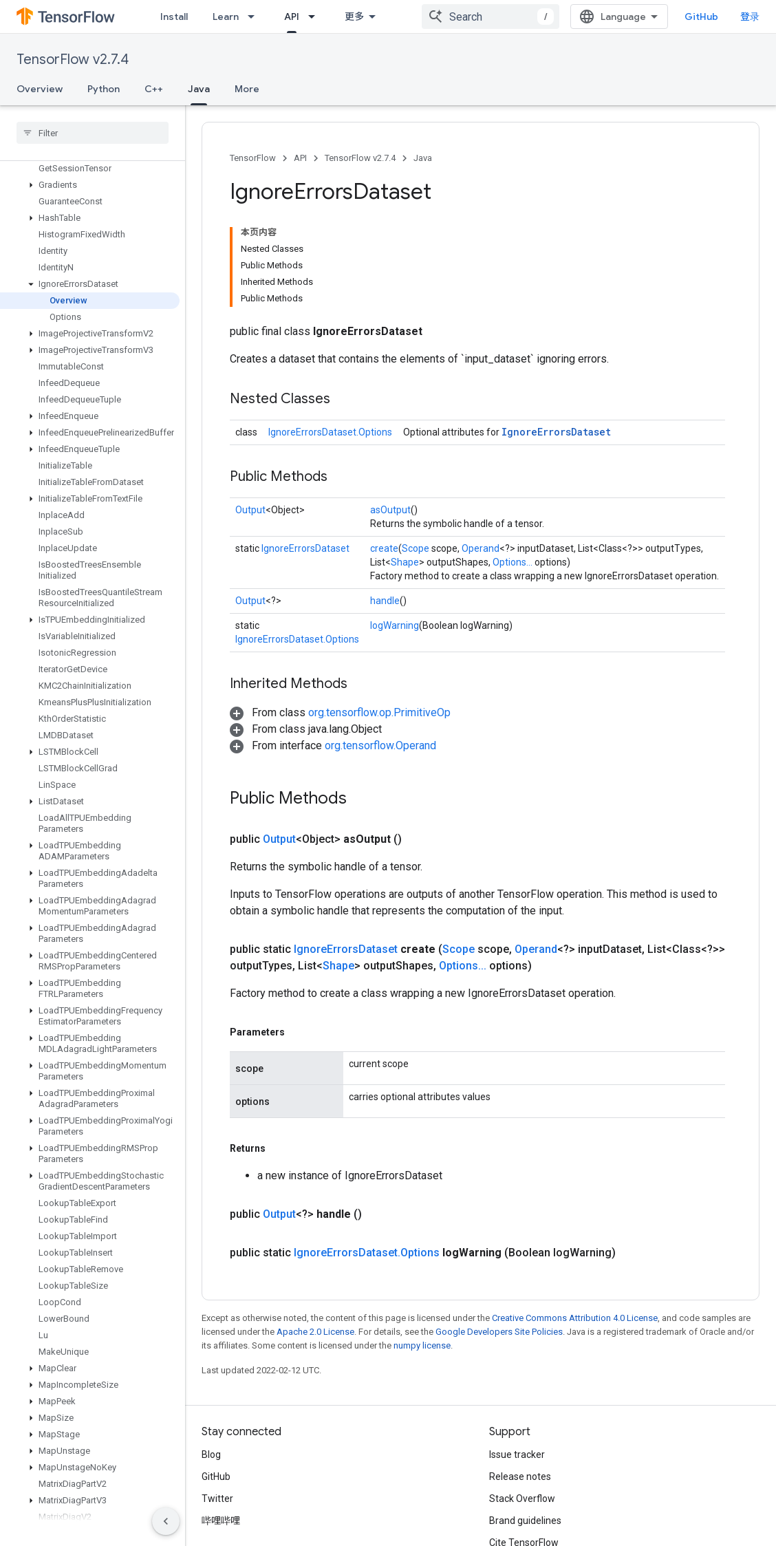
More (247, 89)
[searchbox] (93, 133)
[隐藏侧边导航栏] (166, 1521)
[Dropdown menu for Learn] (255, 16)
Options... (512, 562)
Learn (226, 16)
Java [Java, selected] (199, 89)
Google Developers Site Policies (499, 1332)
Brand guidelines (525, 1520)
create (384, 548)
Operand (480, 548)
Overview (40, 89)
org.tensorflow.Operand (380, 745)
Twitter (217, 1498)
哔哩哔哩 (221, 1520)
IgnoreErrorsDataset (556, 431)
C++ (153, 89)
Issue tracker (517, 1454)
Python (103, 89)
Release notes (520, 1476)
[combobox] (490, 16)
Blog (211, 1454)
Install (174, 16)
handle (385, 600)
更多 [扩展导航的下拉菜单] (354, 16)
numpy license (422, 1345)
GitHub (701, 16)
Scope (415, 548)
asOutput (390, 509)
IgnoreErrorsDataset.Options (330, 432)
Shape (405, 562)
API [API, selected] (291, 16)
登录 (749, 16)
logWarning (394, 625)
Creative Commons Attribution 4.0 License (575, 1318)
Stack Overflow (522, 1498)
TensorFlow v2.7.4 (73, 59)
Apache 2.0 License (315, 1332)
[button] (90, 185)
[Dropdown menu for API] (315, 16)
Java (422, 158)
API (300, 158)
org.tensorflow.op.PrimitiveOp (379, 712)
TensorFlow (253, 158)
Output (250, 509)
